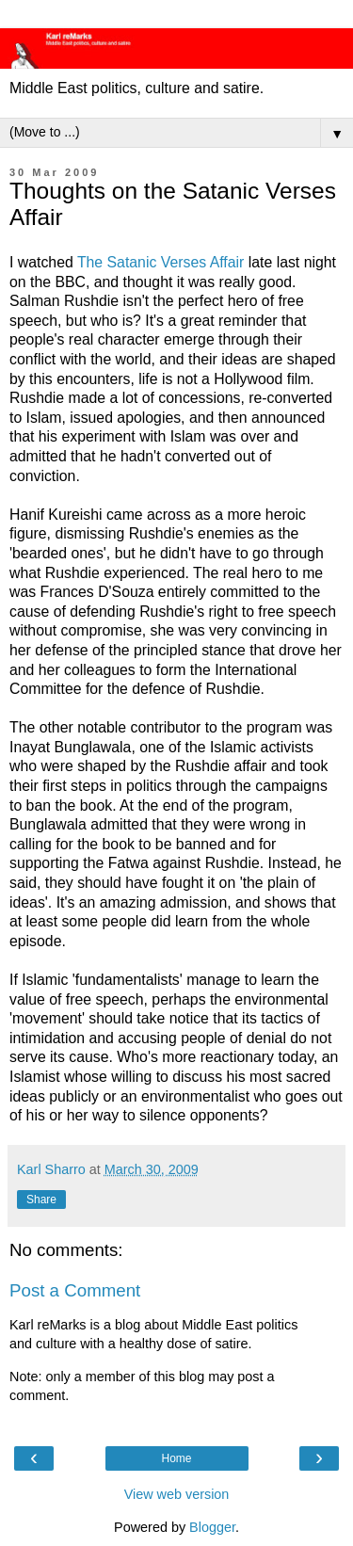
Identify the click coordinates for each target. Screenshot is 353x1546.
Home (176, 1458)
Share (41, 1199)
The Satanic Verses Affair (163, 262)
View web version (177, 1494)
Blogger (212, 1527)
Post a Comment (74, 1290)
